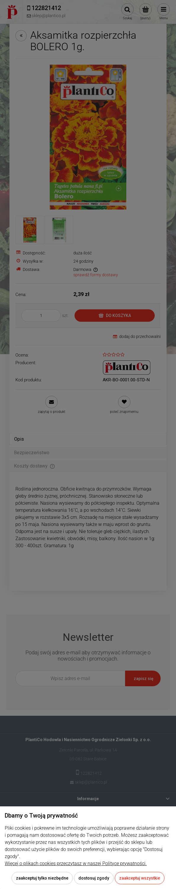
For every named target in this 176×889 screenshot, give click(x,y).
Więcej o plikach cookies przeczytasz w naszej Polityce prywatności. (76, 863)
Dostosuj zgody (93, 878)
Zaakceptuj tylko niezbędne (42, 878)
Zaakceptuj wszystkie (139, 878)
